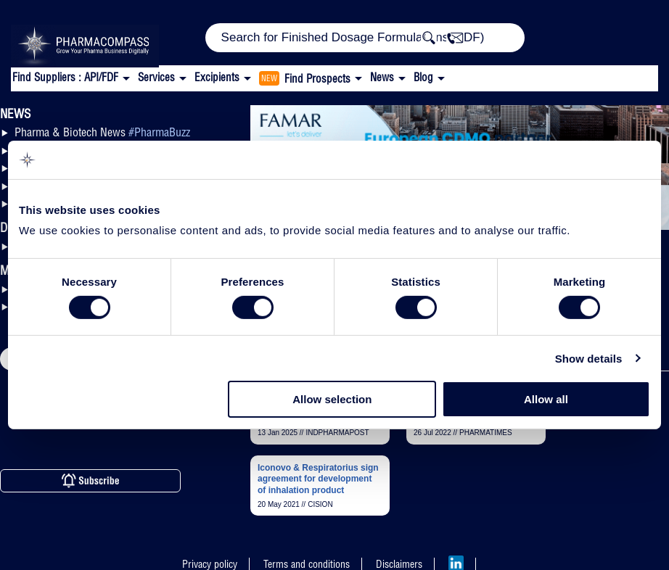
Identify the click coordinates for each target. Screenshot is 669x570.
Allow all (546, 399)
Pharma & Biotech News (102, 132)
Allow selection (332, 399)
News (382, 77)
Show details (589, 358)
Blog (423, 77)
